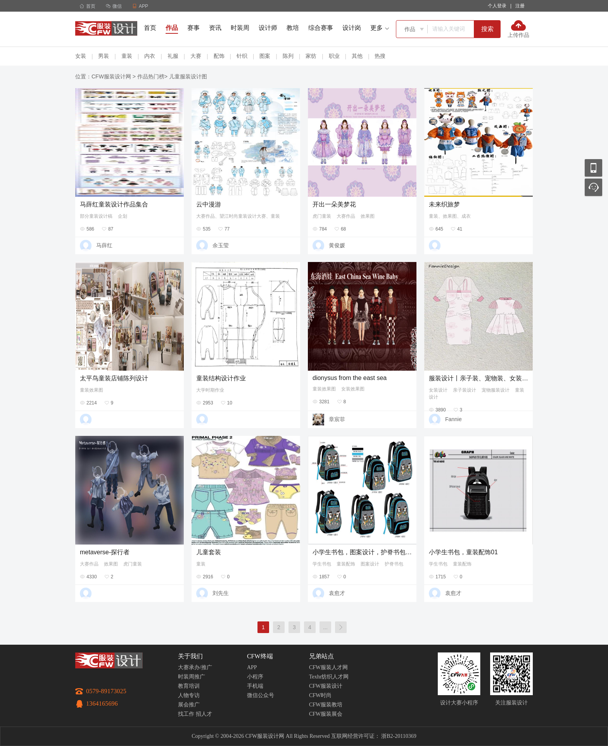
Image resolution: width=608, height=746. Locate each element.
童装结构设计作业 (221, 378)
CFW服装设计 (325, 686)
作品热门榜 (150, 76)
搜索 (487, 29)
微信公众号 (260, 695)
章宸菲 (337, 419)
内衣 (149, 56)
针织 (242, 56)
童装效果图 (91, 390)
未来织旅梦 (444, 204)
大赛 (195, 56)
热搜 (380, 56)
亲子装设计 (464, 390)
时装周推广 (191, 677)
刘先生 (220, 593)
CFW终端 (260, 656)
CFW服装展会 (325, 714)
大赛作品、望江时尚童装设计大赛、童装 (238, 216)
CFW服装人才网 (328, 667)
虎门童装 (322, 216)
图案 (264, 56)
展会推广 (189, 705)
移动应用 (593, 168)
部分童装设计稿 (96, 216)
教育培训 (189, 686)
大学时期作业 (210, 390)
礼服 (173, 56)
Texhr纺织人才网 (329, 677)
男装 (103, 56)
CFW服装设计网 (111, 76)
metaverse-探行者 (105, 552)
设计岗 (351, 27)
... (325, 627)
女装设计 (438, 390)
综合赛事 (320, 27)
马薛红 (104, 245)
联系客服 (593, 187)
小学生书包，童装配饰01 (463, 552)
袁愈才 (337, 593)
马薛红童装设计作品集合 (114, 204)
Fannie (453, 419)
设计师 (268, 27)
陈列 (288, 56)
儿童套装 (208, 552)
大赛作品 (346, 216)
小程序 (255, 677)
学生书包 (322, 564)
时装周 (240, 27)
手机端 (255, 686)
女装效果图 (352, 389)
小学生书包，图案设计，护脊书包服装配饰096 (362, 552)
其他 (357, 56)
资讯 (215, 27)
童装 (126, 56)
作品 (172, 27)
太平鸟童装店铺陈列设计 (114, 378)
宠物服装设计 (496, 390)
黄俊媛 (337, 245)
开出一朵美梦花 (334, 204)
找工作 (186, 714)
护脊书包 (394, 564)
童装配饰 (346, 564)
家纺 (311, 56)
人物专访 (189, 695)
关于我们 (190, 656)
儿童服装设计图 (188, 76)
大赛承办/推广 (195, 667)
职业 (334, 56)
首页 (87, 6)
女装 (80, 56)
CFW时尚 (320, 695)
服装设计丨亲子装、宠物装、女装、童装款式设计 (478, 378)
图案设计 (370, 564)
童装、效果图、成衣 (450, 216)
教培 (293, 27)
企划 (122, 216)
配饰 (219, 56)
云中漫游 (208, 204)
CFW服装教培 (325, 705)
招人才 (204, 714)
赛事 (193, 27)
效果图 (368, 216)
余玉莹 (220, 245)
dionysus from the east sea (350, 378)
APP (252, 667)
